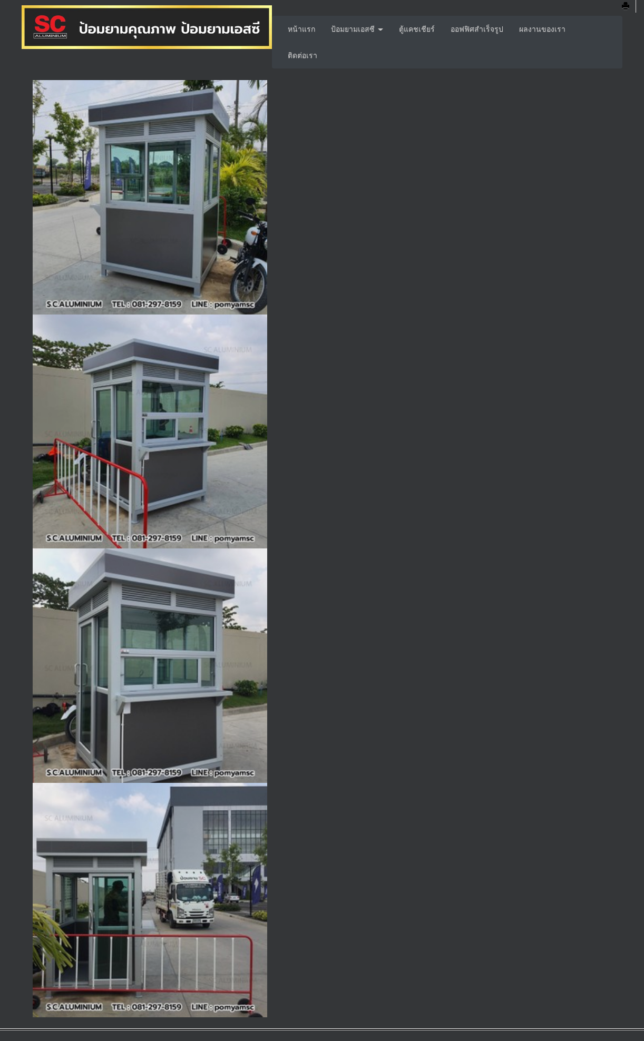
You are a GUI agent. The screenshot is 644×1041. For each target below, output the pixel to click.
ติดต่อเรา (302, 55)
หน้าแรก (301, 29)
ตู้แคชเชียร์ (417, 29)
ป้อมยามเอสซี (357, 29)
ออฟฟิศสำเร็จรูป (477, 29)
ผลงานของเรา (542, 29)
